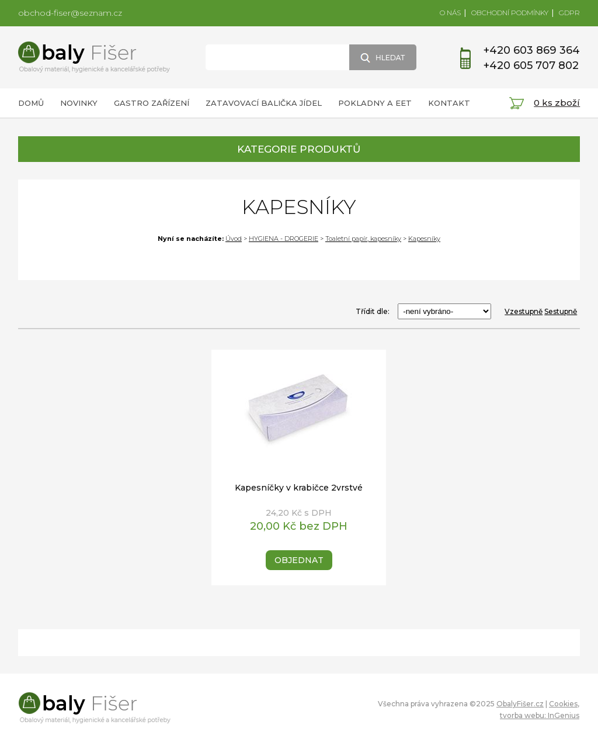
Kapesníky (424, 238)
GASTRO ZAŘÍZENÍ (151, 103)
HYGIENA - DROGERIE (283, 238)
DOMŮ (31, 103)
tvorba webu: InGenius (539, 715)
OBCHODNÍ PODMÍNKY (509, 12)
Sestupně (560, 311)
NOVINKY (79, 103)
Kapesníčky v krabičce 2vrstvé (299, 487)
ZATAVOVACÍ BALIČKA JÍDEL (264, 103)
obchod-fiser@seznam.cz (70, 13)
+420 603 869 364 (532, 50)
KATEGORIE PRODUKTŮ (298, 149)
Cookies (563, 703)
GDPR (569, 12)
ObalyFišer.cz (520, 703)
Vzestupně (524, 311)
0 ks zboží (557, 102)
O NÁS (450, 12)
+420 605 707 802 (531, 65)
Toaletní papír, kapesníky (363, 238)
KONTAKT (449, 103)
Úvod (233, 238)
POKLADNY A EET (375, 103)
